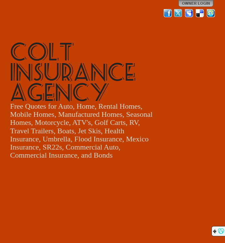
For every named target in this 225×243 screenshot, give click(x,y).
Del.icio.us (200, 13)
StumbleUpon (211, 13)
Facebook (167, 13)
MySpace (189, 13)
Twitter (178, 13)
